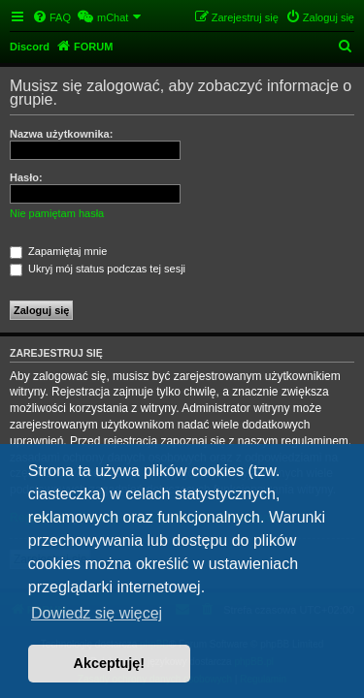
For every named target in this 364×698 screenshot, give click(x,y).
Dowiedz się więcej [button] (96, 613)
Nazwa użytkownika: (61, 134)
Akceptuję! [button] (110, 663)
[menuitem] (51, 17)
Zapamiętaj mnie (58, 251)
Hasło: (26, 177)
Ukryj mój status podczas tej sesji (97, 268)
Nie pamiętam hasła (57, 213)
